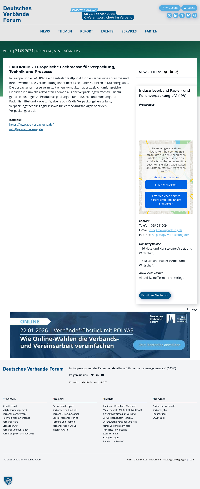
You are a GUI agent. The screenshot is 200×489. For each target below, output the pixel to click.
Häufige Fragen (111, 437)
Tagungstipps (159, 413)
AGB (129, 459)
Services (129, 31)
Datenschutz (140, 459)
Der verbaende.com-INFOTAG (118, 417)
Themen (65, 31)
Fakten (151, 31)
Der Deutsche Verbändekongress (120, 421)
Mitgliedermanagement (15, 409)
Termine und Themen (64, 421)
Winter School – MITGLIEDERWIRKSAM (122, 409)
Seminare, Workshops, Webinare (119, 406)
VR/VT (103, 382)
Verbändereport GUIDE (64, 425)
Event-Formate (110, 433)
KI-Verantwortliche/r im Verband (119, 413)
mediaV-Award (60, 429)
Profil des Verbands (155, 295)
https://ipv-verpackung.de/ (170, 235)
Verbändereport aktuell (64, 409)
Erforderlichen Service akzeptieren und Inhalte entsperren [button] (166, 199)
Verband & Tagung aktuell (66, 413)
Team (191, 459)
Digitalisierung (10, 425)
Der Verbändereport (63, 406)
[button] (8, 481)
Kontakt (74, 382)
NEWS (45, 31)
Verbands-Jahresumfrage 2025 (18, 433)
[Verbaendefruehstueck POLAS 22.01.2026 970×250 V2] (100, 314)
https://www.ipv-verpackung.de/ (31, 124)
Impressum (155, 459)
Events (107, 31)
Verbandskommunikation (15, 429)
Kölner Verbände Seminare (116, 425)
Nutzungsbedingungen (174, 459)
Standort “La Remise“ (113, 441)
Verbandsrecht (10, 421)
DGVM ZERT (159, 417)
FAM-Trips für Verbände (115, 429)
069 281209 (159, 225)
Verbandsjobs (160, 409)
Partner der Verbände (164, 406)
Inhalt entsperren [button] (166, 184)
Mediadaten (89, 382)
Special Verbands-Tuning (65, 417)
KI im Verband (10, 406)
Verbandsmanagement (14, 413)
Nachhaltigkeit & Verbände (16, 417)
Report (86, 31)
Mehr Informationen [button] (166, 177)
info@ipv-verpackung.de (26, 129)
